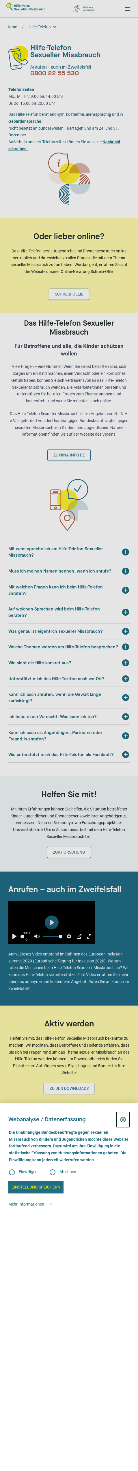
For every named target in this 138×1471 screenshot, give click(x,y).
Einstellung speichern (36, 1187)
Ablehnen (67, 1172)
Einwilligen (28, 1172)
